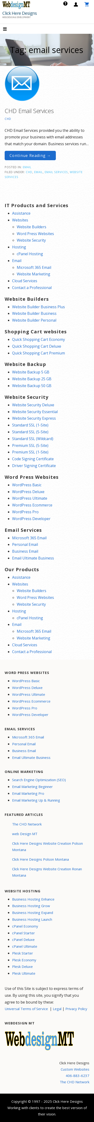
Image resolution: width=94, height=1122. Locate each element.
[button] (8, 29)
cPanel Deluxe (23, 939)
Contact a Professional (32, 287)
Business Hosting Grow (31, 905)
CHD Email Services (29, 111)
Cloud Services (24, 280)
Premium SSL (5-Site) (30, 445)
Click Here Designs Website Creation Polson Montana (47, 846)
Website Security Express (34, 418)
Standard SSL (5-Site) (30, 431)
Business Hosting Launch (32, 919)
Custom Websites (75, 1069)
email (38, 172)
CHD (8, 119)
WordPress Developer (31, 518)
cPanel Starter (23, 933)
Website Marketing (33, 274)
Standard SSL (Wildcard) (32, 438)
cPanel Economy (25, 926)
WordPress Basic (26, 484)
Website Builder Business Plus (38, 306)
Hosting (19, 247)
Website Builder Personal (34, 320)
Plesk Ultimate (23, 973)
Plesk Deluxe (22, 966)
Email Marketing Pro (28, 793)
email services (56, 172)
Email (27, 167)
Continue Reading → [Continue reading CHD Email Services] (30, 155)
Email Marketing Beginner (32, 786)
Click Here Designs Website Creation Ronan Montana (47, 872)
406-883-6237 (77, 1075)
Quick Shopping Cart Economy (38, 339)
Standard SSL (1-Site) (30, 425)
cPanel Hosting (30, 253)
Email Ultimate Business (33, 558)
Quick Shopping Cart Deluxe (36, 346)
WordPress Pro (25, 511)
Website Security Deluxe (33, 404)
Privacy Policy (76, 1008)
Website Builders (31, 226)
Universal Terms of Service (26, 1008)
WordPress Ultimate (29, 498)
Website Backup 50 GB (31, 385)
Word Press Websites (35, 233)
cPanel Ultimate (24, 946)
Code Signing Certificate (33, 458)
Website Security (31, 240)
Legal (57, 1008)
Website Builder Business (34, 313)
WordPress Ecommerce (32, 505)
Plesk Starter (22, 953)
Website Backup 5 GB (30, 372)
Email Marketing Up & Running (36, 800)
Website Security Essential (35, 411)
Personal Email (25, 544)
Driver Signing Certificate (34, 465)
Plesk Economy (24, 960)
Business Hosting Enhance (33, 899)
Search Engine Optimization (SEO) (39, 779)
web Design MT (24, 833)
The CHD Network (27, 824)
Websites (20, 220)
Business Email (25, 551)
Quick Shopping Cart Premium (38, 353)
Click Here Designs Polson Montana (40, 859)
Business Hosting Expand (32, 912)
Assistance (21, 213)
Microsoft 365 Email (34, 267)
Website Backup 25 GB (31, 378)
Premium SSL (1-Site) (30, 452)
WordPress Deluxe (28, 491)
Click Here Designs (19, 13)
